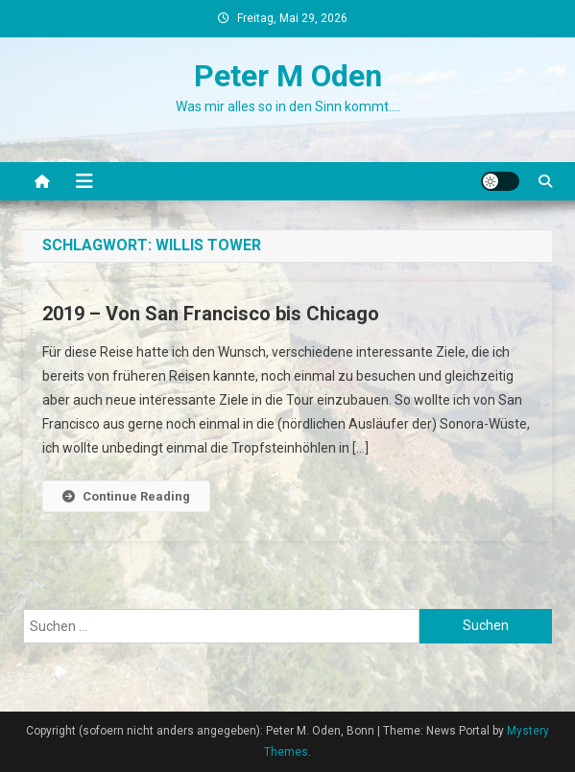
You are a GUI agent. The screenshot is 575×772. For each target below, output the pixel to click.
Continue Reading (126, 496)
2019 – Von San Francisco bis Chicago (210, 313)
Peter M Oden (288, 76)
